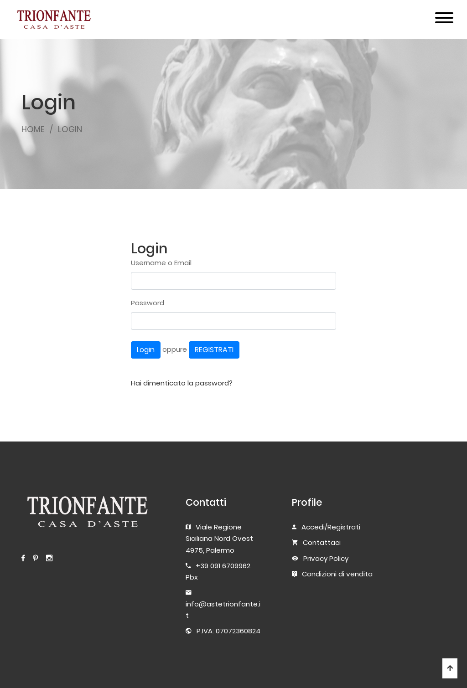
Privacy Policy (325, 558)
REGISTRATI (214, 349)
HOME (33, 129)
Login (146, 349)
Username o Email (161, 262)
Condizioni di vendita (337, 574)
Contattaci (322, 542)
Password (147, 303)
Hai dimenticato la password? (182, 383)
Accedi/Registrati (330, 527)
